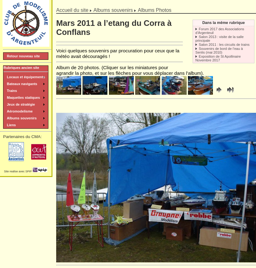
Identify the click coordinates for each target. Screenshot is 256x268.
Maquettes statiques (23, 97)
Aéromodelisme (20, 111)
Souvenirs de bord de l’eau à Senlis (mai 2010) (219, 50)
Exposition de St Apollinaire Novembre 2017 (218, 58)
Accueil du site (72, 10)
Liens (11, 125)
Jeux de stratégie (21, 104)
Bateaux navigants (22, 84)
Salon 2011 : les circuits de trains (224, 44)
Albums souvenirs (113, 10)
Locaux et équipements (26, 77)
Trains (12, 91)
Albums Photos (154, 10)
